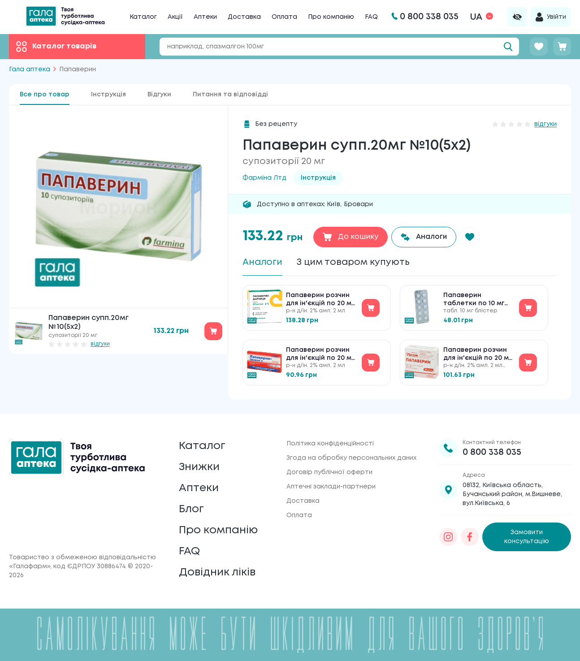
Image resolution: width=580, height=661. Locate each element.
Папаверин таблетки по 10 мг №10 (473, 300)
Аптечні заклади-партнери (331, 486)
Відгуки (159, 94)
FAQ (371, 17)
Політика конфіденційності (330, 443)
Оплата (284, 17)
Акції (175, 17)
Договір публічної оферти (329, 472)
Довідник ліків (217, 572)
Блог (191, 509)
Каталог (143, 17)
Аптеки (205, 17)
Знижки (199, 467)
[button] (470, 237)
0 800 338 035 (492, 452)
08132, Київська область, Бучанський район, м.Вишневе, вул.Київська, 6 (512, 494)
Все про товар (44, 94)
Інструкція (108, 94)
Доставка (244, 17)
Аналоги (262, 262)
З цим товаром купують (353, 262)
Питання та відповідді (230, 94)
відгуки (100, 343)
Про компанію (331, 17)
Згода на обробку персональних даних (351, 458)
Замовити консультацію (526, 537)
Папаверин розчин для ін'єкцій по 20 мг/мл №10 (321, 300)
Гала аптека (29, 69)
